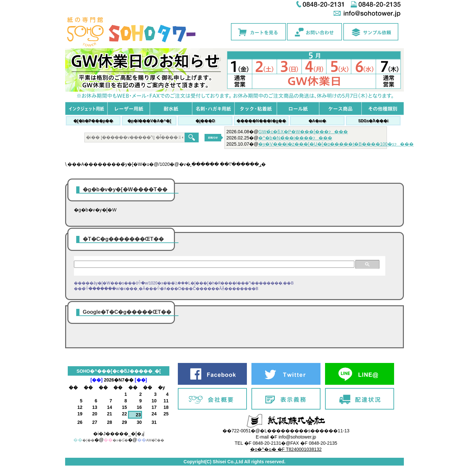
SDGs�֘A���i (373, 121)
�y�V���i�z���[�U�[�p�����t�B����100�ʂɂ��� (336, 144)
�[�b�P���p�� (93, 121)
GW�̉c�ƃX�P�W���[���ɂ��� (303, 131)
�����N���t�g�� (261, 121)
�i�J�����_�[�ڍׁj (118, 433)
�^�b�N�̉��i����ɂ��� (295, 137)
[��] (97, 379)
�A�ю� (317, 121)
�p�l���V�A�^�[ (149, 121)
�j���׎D (205, 121)
